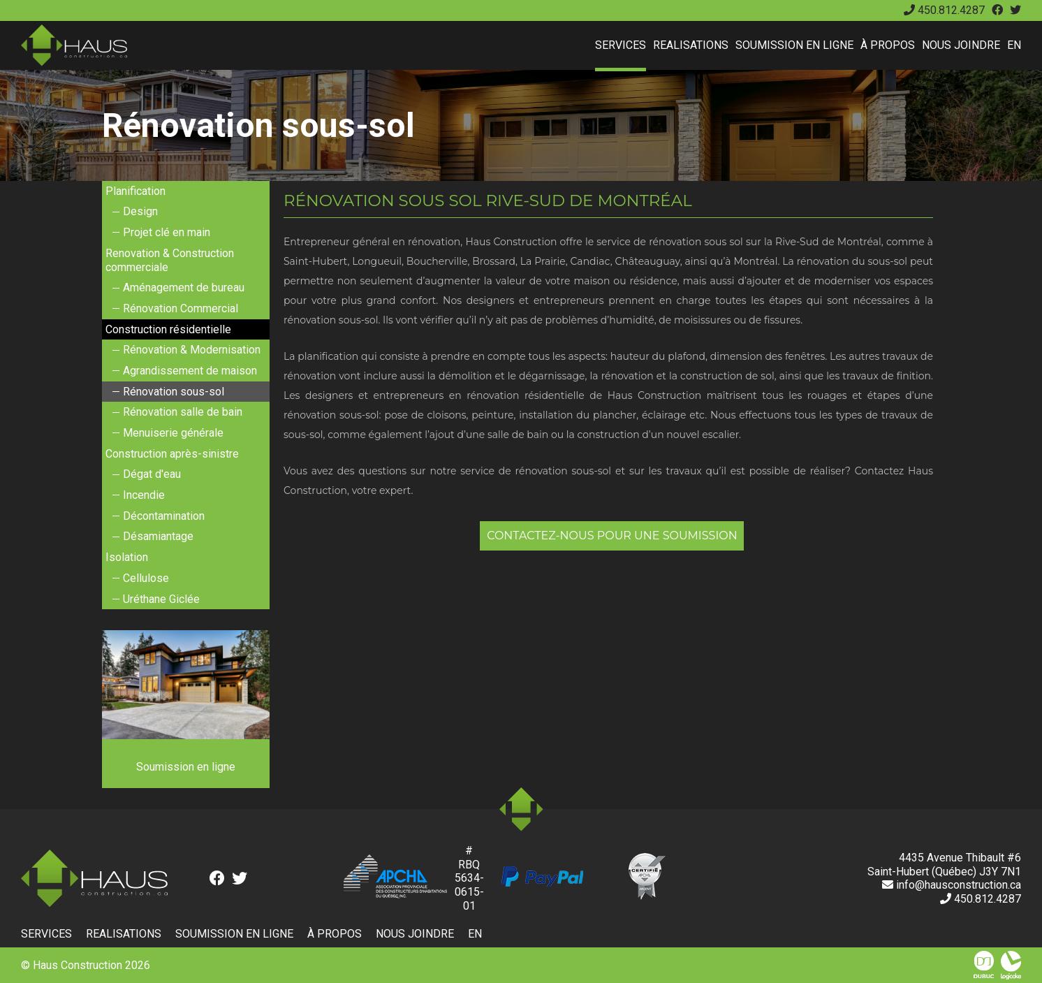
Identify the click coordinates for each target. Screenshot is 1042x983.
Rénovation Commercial (180, 308)
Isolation (126, 557)
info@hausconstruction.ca (951, 884)
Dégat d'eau (152, 474)
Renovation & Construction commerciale (169, 260)
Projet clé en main (166, 232)
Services (620, 45)
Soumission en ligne (794, 45)
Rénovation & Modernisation (191, 349)
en (1014, 45)
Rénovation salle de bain (182, 411)
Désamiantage (158, 536)
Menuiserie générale (173, 432)
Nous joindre (961, 45)
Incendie (144, 495)
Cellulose (146, 578)
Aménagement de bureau (183, 287)
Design (140, 211)
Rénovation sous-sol (173, 391)
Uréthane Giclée (161, 599)
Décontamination (164, 516)
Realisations (690, 45)
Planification (135, 191)
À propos (887, 45)
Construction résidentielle (168, 329)
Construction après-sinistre (172, 453)
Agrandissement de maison (190, 370)
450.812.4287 (944, 10)
